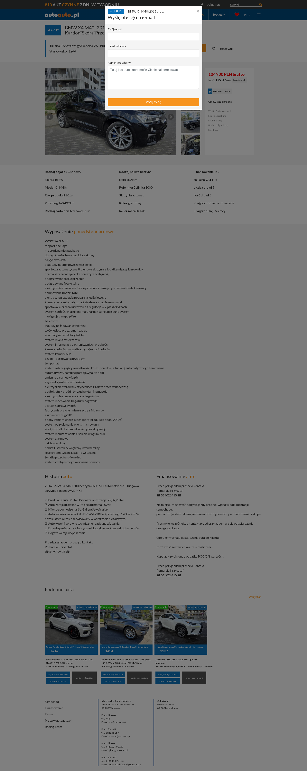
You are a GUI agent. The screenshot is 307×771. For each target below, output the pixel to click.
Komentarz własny (119, 62)
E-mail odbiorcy (117, 46)
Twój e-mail (115, 29)
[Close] (198, 11)
